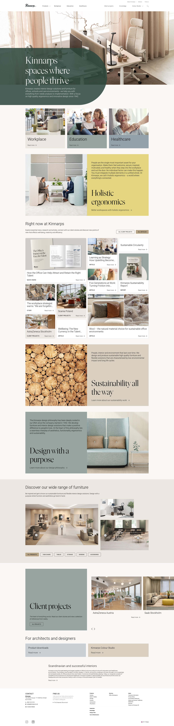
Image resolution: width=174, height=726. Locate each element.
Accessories (92, 702)
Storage (91, 698)
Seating (91, 695)
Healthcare (83, 6)
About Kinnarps (131, 1)
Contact (140, 1)
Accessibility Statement (133, 698)
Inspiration (92, 708)
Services (130, 703)
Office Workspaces (113, 695)
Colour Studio (136, 6)
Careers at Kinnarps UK (133, 705)
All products (92, 703)
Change (147, 722)
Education (70, 6)
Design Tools (93, 712)
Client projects (109, 6)
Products (45, 6)
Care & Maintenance (94, 714)
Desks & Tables (93, 697)
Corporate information (133, 695)
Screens (91, 700)
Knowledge (122, 6)
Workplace (57, 6)
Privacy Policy (131, 697)
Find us (147, 1)
